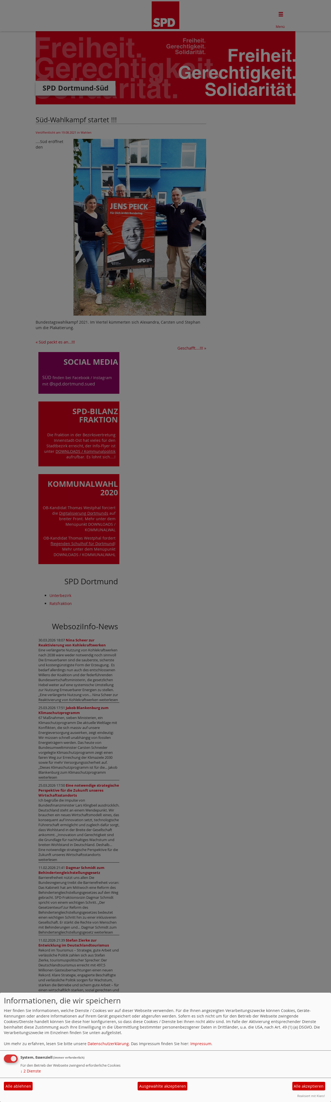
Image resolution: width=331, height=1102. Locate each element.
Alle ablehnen (18, 1086)
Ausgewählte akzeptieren (162, 1086)
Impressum (200, 1043)
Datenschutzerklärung (108, 1043)
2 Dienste (30, 1071)
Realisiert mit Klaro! (311, 1096)
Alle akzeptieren (309, 1086)
